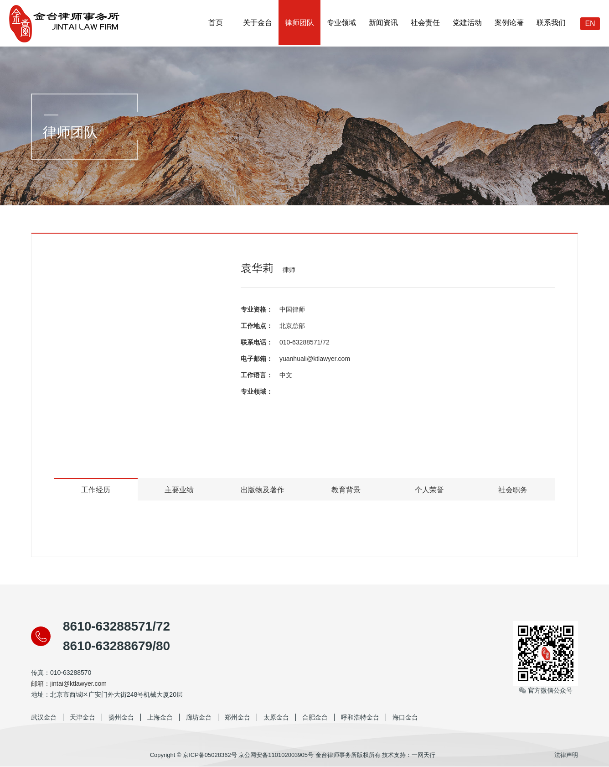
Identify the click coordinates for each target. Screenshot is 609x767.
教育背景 (346, 490)
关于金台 (257, 23)
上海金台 (160, 717)
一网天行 (423, 755)
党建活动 (467, 23)
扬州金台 (121, 717)
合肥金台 (315, 717)
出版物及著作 (262, 490)
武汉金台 (44, 717)
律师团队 (299, 23)
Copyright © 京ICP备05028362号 (193, 755)
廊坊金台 (199, 717)
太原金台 (276, 717)
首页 (215, 23)
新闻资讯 (383, 23)
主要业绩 (179, 490)
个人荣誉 (429, 490)
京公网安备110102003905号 (276, 755)
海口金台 (405, 717)
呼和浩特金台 (360, 717)
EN (590, 23)
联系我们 (551, 23)
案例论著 (509, 23)
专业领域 (341, 23)
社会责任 (425, 23)
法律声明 (566, 755)
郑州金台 (237, 717)
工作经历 (95, 490)
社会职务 (512, 490)
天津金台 (82, 717)
